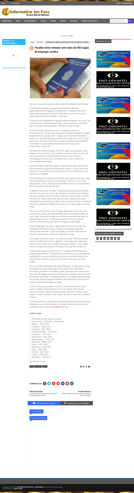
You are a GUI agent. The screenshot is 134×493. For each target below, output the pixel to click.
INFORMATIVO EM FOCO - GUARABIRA (30, 487)
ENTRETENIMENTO (30, 21)
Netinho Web (18, 488)
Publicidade (16, 3)
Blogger (71, 35)
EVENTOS (63, 21)
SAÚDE (18, 21)
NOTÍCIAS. (40, 42)
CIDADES (53, 21)
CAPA (3, 3)
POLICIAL (43, 21)
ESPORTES (73, 21)
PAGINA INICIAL (7, 21)
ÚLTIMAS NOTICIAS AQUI (89, 21)
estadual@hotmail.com (58, 307)
